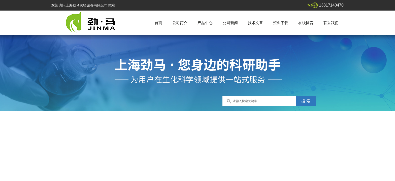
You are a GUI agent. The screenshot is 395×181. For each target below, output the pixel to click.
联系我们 (331, 23)
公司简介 (179, 23)
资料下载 (280, 23)
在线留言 (305, 23)
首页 (158, 23)
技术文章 (255, 23)
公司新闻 (230, 23)
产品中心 (205, 23)
